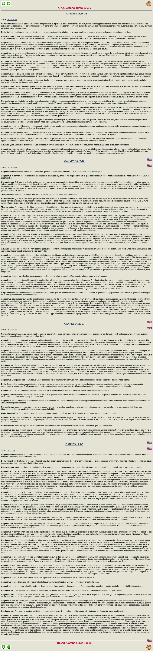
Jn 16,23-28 (12, 167)
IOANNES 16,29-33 (74, 324)
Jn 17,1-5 (11, 451)
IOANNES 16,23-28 (74, 161)
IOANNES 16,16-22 (76, 13)
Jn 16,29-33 (12, 330)
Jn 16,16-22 (12, 20)
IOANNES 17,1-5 (74, 444)
